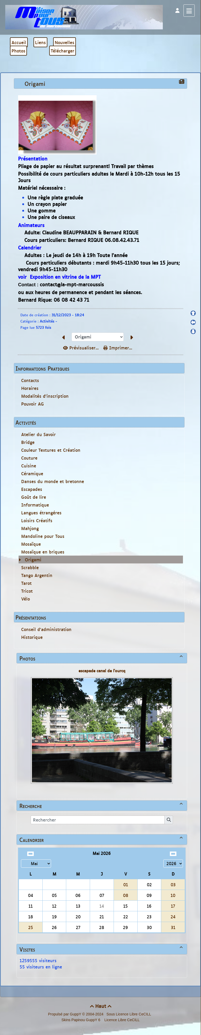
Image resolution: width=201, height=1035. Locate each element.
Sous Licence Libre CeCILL (129, 1014)
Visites (101, 949)
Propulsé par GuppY (65, 1014)
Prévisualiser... (81, 347)
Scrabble (30, 567)
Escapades (31, 489)
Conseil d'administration (46, 629)
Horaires (29, 388)
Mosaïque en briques (42, 551)
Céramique (32, 473)
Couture (29, 457)
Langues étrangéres (41, 512)
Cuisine (28, 465)
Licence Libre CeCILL (121, 1020)
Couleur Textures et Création (50, 450)
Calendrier (101, 839)
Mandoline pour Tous (42, 536)
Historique (32, 637)
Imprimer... (117, 347)
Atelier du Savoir (38, 434)
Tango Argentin (36, 575)
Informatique (35, 504)
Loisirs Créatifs (36, 520)
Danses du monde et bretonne (52, 481)
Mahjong (30, 528)
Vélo (25, 598)
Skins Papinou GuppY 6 (82, 1020)
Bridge (28, 442)
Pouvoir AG (32, 403)
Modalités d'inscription (45, 395)
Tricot (27, 590)
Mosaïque (31, 543)
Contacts (30, 380)
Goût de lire (33, 496)
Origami (33, 559)
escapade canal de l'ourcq (102, 670)
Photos (101, 658)
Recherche (101, 805)
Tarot (26, 583)
